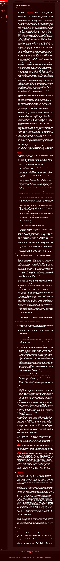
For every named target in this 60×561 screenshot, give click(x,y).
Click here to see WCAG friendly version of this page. (22, 5)
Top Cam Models (3, 10)
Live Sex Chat (41, 1)
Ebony (4, 15)
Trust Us (27, 554)
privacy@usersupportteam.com (46, 409)
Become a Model (23, 551)
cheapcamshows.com (30, 12)
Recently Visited (47, 1)
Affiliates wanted (36, 551)
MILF (4, 16)
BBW (4, 22)
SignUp (52, 1)
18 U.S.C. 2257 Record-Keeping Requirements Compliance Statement (26, 555)
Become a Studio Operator (30, 551)
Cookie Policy (38, 555)
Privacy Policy (37, 123)
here (48, 25)
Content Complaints (42, 555)
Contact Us (23, 554)
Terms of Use (31, 554)
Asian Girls (4, 11)
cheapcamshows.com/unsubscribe (44, 138)
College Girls (4, 6)
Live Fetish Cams (4, 23)
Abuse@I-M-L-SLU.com (23, 413)
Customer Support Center (18, 554)
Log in (57, 1)
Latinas (4, 17)
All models (4, 5)
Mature (4, 21)
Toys (4, 12)
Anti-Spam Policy (41, 554)
